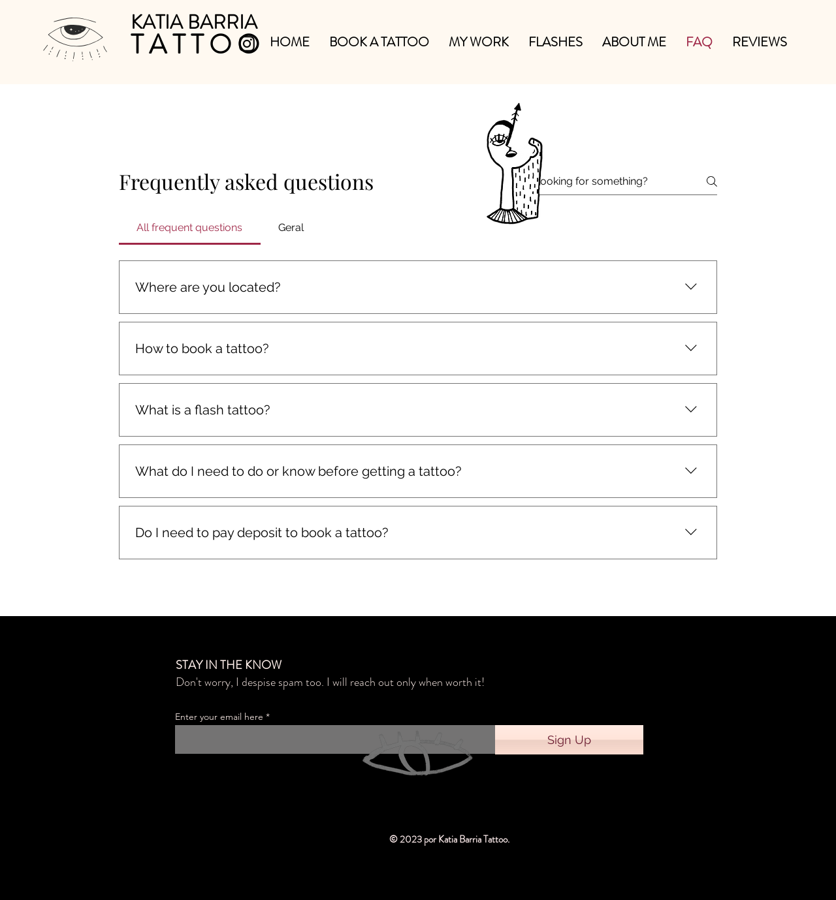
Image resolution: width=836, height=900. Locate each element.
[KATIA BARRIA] (195, 22)
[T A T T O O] (195, 45)
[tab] (190, 228)
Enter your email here (219, 716)
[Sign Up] (569, 739)
